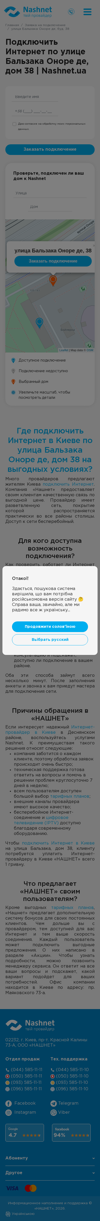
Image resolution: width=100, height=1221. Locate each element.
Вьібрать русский (50, 639)
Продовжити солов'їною (50, 626)
